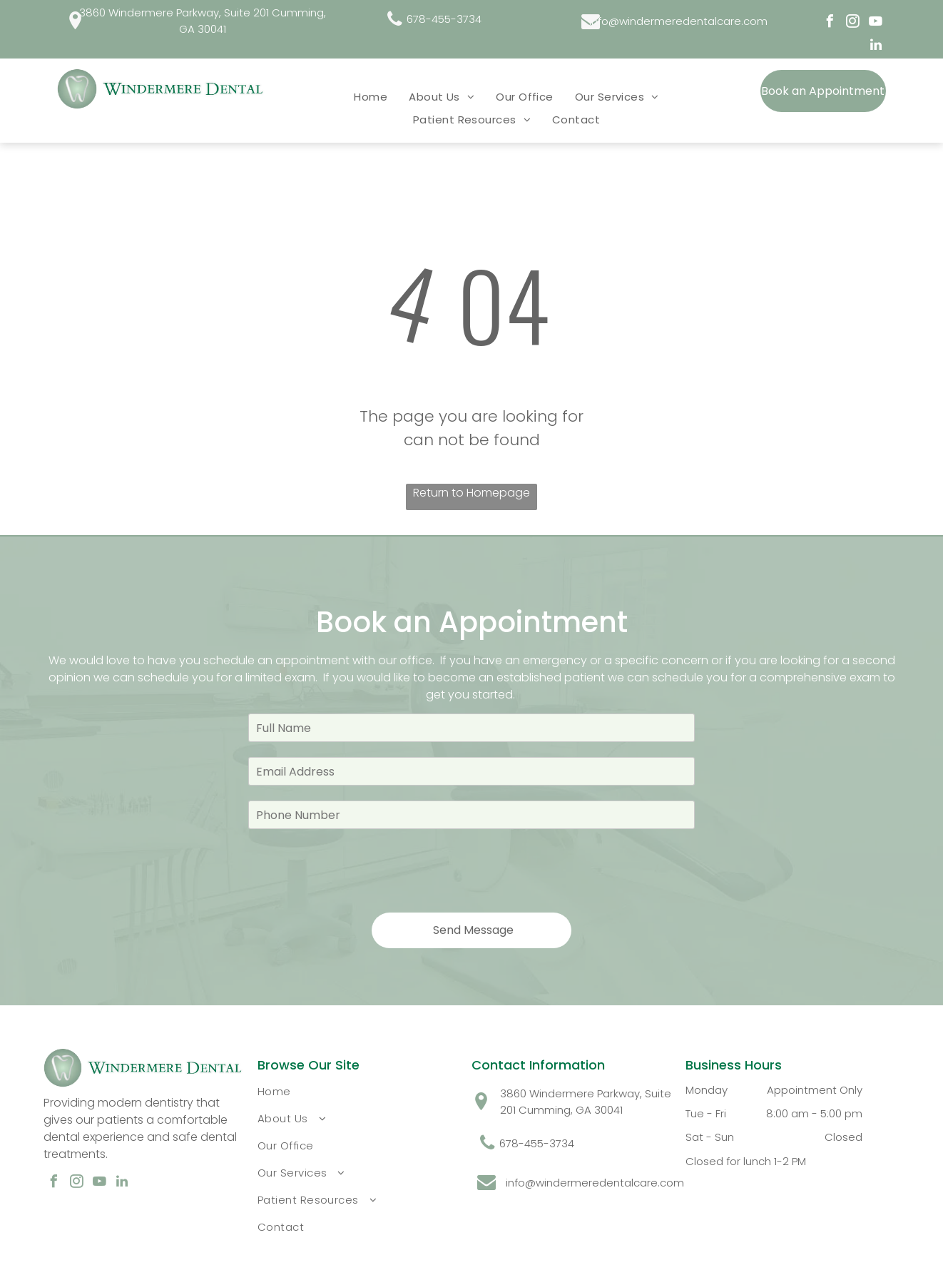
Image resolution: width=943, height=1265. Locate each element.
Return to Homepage (471, 492)
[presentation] (356, 870)
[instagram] (853, 23)
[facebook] (830, 23)
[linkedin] (876, 47)
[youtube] (876, 23)
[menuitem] (370, 96)
